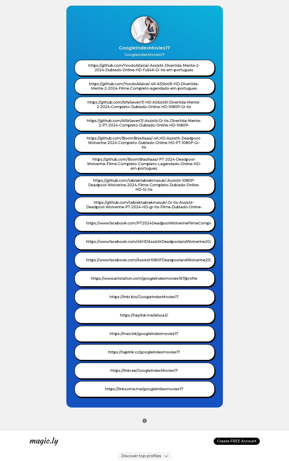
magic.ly (43, 440)
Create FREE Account (236, 441)
